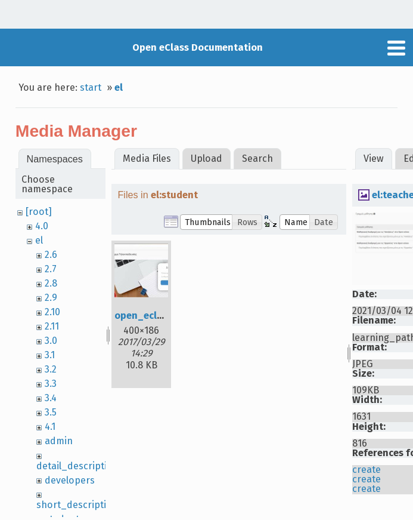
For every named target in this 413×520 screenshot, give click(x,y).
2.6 (51, 254)
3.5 (51, 412)
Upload (206, 158)
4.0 (41, 226)
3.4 (51, 398)
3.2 (51, 369)
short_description (77, 504)
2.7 (51, 269)
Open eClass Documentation (197, 47)
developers (70, 480)
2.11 (52, 326)
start (90, 87)
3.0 (51, 340)
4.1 (50, 426)
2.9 (51, 297)
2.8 (51, 283)
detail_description (77, 466)
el (118, 87)
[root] (39, 211)
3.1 (50, 355)
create (366, 469)
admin (59, 441)
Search (257, 158)
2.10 (52, 312)
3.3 (51, 383)
